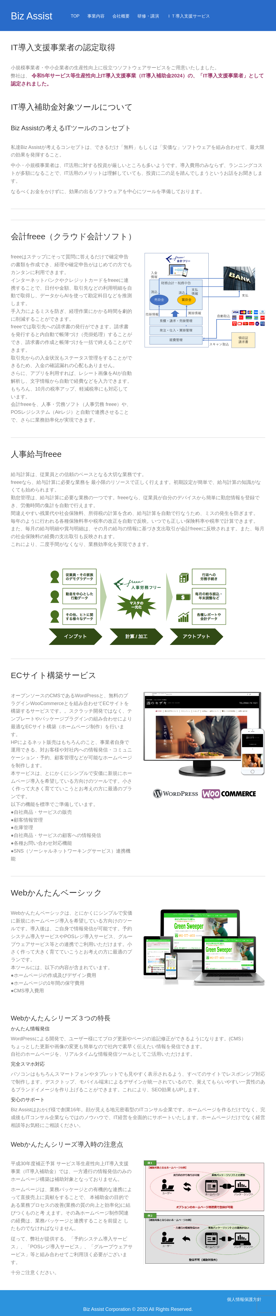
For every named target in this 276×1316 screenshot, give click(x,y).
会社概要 (121, 16)
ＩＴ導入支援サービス (188, 16)
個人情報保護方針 (244, 1299)
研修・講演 (148, 16)
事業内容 (96, 16)
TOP (75, 16)
